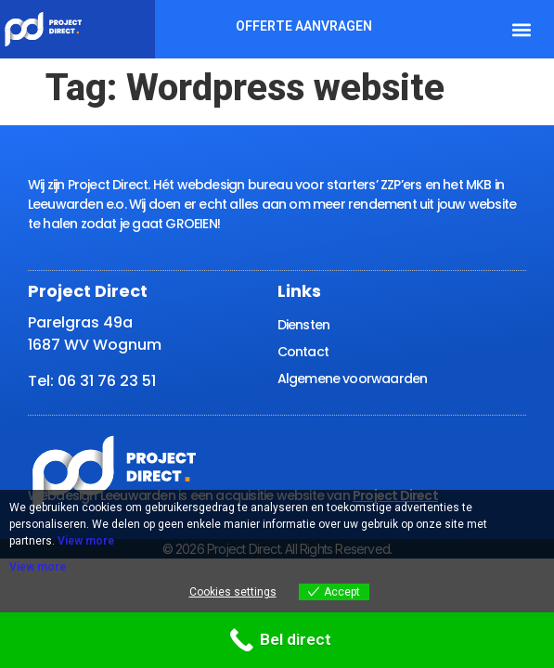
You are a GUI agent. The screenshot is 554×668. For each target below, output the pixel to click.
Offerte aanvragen (304, 26)
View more (86, 540)
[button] (522, 29)
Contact (303, 351)
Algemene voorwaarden (352, 378)
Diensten (303, 324)
